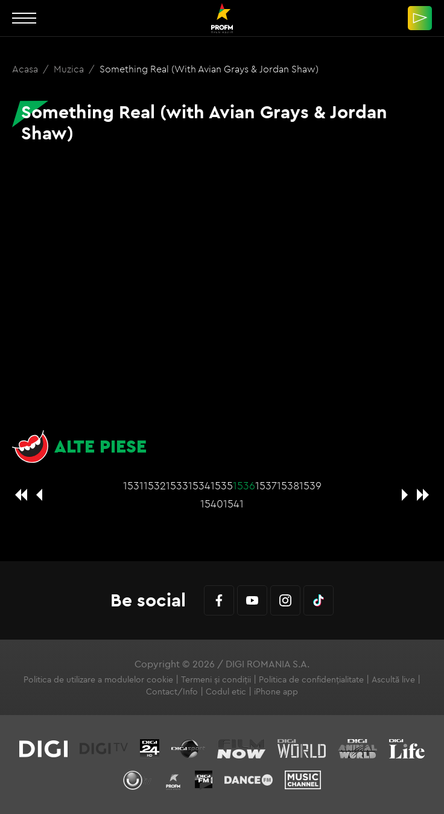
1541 (233, 503)
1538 (288, 485)
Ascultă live (393, 679)
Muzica (70, 69)
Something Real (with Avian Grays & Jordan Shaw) (209, 69)
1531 (133, 485)
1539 (310, 485)
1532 (155, 485)
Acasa (26, 69)
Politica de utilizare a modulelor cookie (98, 679)
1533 (177, 485)
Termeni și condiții (216, 679)
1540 (211, 503)
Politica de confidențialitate (311, 679)
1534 (199, 485)
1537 (266, 485)
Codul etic (226, 691)
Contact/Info (172, 691)
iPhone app (276, 691)
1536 (244, 485)
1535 (222, 485)
